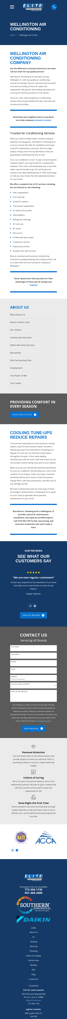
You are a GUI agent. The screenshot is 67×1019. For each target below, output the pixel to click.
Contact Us (33, 979)
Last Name (15, 654)
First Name (15, 647)
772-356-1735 (33, 889)
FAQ (33, 970)
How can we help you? (19, 691)
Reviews (33, 965)
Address (14, 677)
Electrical (33, 946)
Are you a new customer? (20, 684)
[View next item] (35, 606)
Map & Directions (33, 1000)
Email (13, 669)
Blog (33, 974)
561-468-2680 (33, 892)
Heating (33, 941)
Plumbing (33, 951)
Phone (13, 662)
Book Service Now (24, 414)
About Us (34, 932)
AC (33, 937)
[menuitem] (33, 314)
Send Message (33, 728)
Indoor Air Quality (33, 955)
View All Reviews (33, 615)
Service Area (33, 960)
